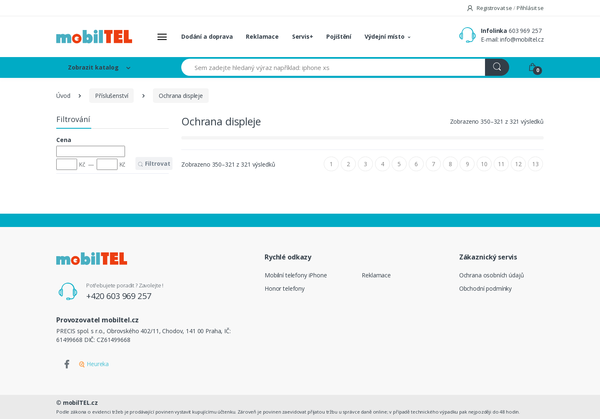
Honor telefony (285, 288)
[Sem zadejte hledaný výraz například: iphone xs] (333, 67)
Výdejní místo (385, 36)
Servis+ (302, 36)
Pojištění (338, 36)
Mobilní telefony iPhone (296, 275)
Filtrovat (154, 163)
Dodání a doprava (207, 36)
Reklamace (262, 36)
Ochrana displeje (181, 96)
